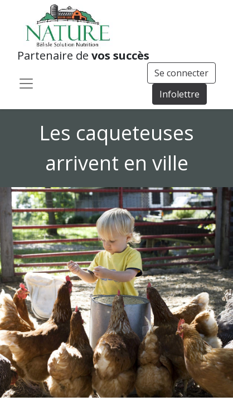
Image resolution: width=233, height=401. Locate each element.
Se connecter (181, 73)
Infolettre (179, 94)
